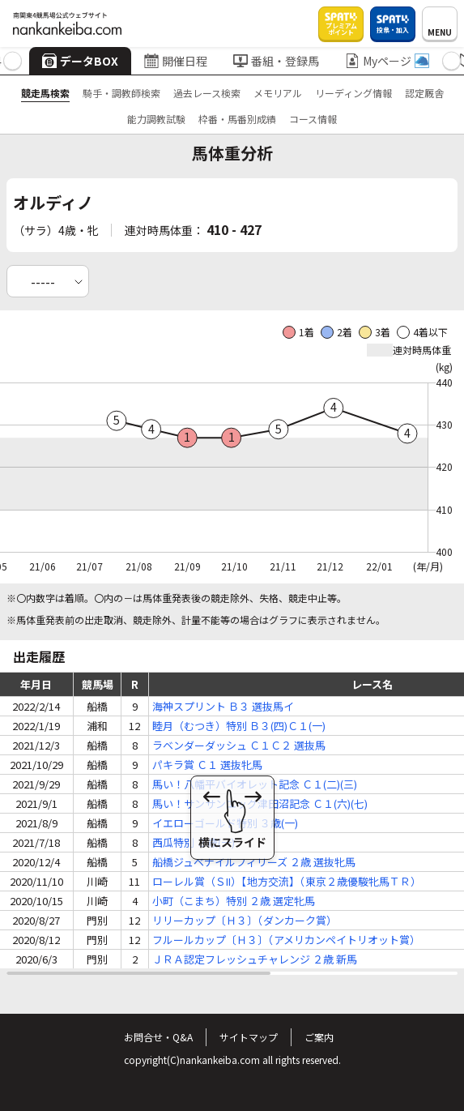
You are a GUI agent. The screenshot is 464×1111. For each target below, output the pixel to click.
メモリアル (277, 93)
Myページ (387, 61)
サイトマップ (248, 1037)
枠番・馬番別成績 (237, 119)
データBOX (80, 61)
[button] (12, 61)
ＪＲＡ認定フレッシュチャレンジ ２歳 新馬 (254, 959)
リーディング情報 (353, 93)
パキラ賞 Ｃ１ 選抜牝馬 (207, 764)
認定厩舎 (424, 93)
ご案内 (319, 1037)
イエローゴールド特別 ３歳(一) (225, 823)
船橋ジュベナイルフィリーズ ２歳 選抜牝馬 (253, 862)
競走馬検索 (45, 93)
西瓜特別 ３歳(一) (193, 842)
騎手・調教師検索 (121, 93)
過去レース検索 (207, 93)
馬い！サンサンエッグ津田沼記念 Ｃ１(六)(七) (260, 803)
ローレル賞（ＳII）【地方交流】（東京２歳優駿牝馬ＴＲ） (286, 881)
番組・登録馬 (276, 61)
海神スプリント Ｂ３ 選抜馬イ (223, 706)
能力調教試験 (156, 119)
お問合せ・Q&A (158, 1037)
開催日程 (175, 61)
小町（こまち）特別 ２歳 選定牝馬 (233, 901)
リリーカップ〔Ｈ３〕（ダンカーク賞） (244, 920)
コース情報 (313, 119)
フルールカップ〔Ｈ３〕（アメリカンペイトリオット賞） (286, 940)
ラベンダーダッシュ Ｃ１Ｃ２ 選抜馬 (239, 745)
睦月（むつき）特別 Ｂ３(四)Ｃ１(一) (239, 726)
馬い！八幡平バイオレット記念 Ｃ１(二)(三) (254, 784)
